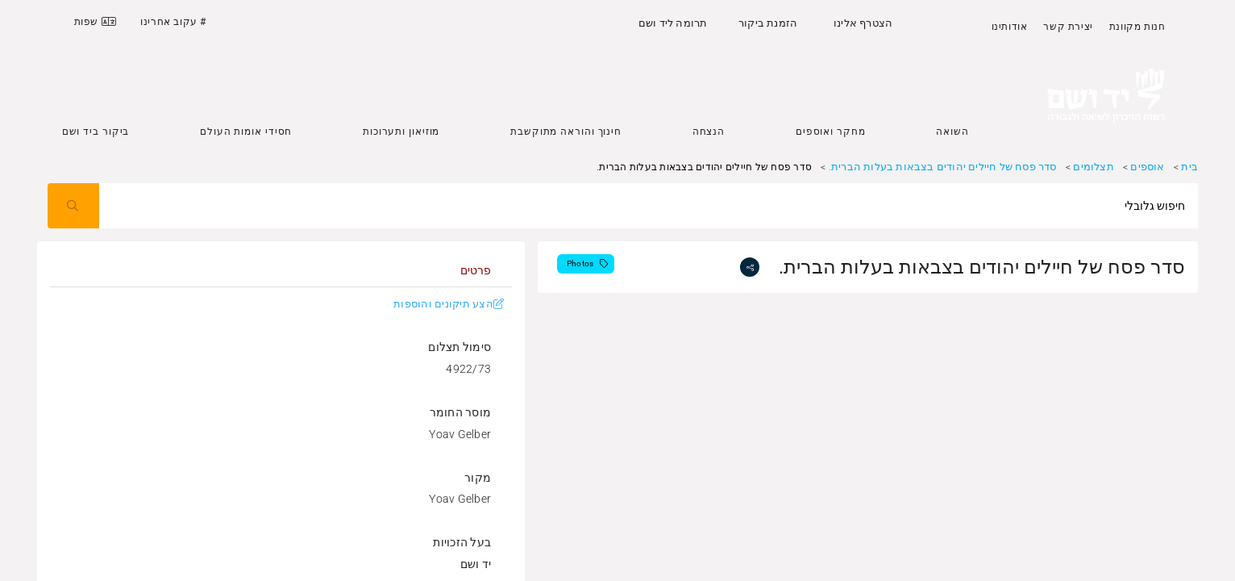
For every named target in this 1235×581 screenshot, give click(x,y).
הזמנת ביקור (767, 23)
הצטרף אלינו (863, 23)
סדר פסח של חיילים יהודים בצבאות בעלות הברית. (943, 167)
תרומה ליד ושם (673, 23)
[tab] (475, 270)
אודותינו (1010, 26)
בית (1189, 167)
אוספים (1147, 167)
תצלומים (1093, 167)
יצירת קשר (1067, 26)
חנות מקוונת (1137, 26)
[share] (749, 267)
